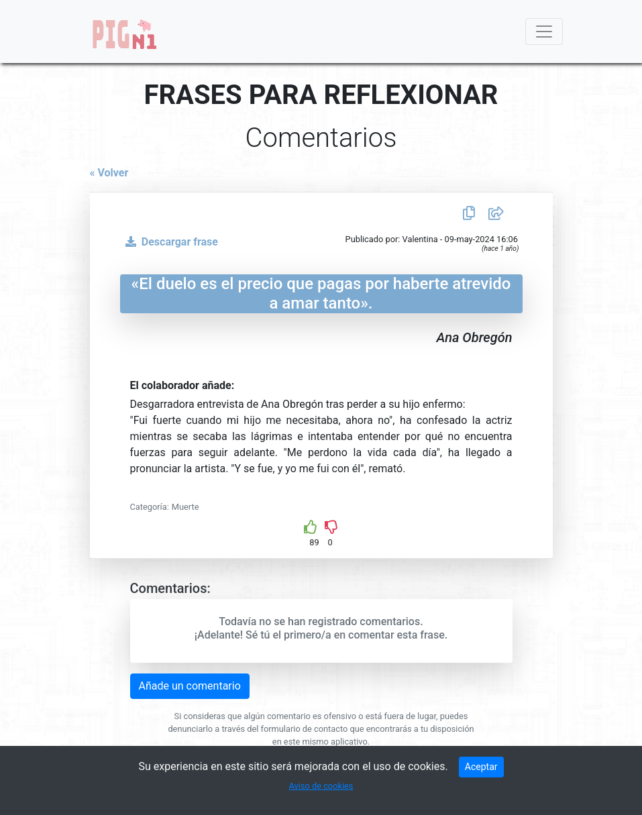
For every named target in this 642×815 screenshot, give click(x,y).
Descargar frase (169, 241)
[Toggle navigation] (544, 31)
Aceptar (481, 766)
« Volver (109, 172)
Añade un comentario (190, 686)
